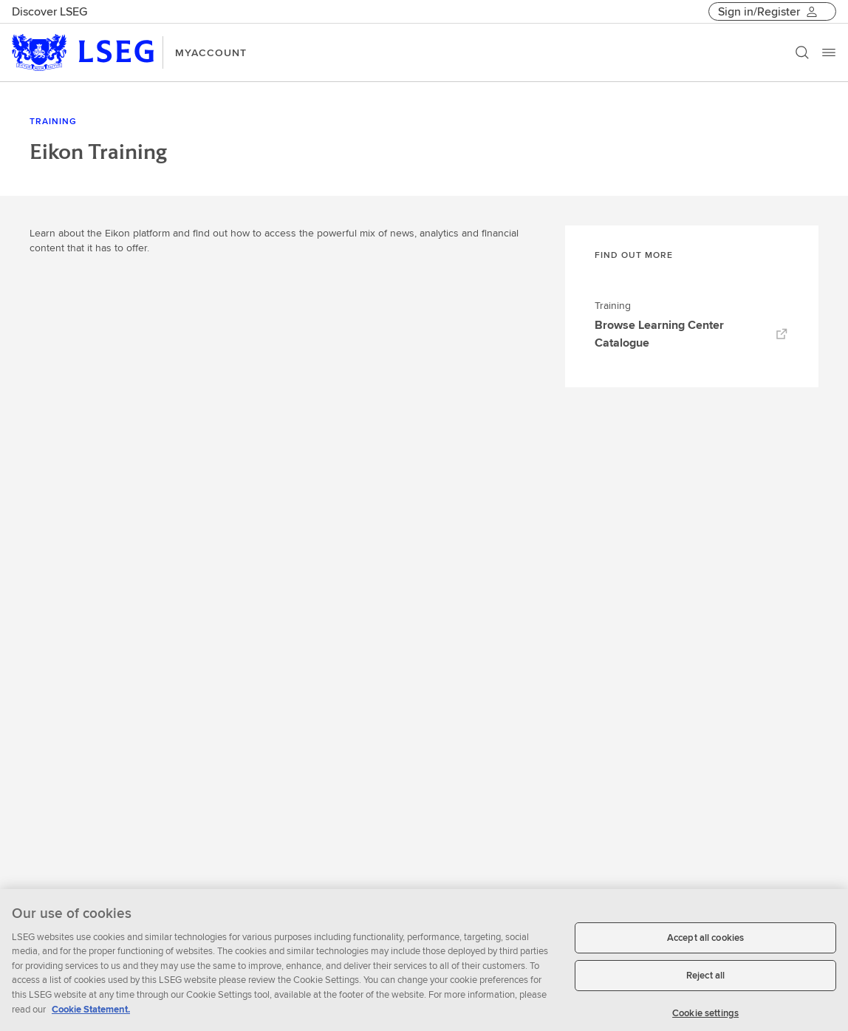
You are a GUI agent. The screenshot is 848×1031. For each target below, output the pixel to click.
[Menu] (828, 52)
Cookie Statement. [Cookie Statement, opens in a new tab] (91, 1014)
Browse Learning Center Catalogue (692, 333)
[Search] (802, 52)
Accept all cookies (705, 943)
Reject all (705, 981)
